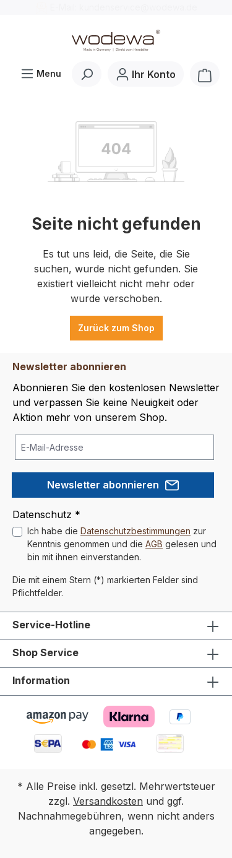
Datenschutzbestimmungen (135, 531)
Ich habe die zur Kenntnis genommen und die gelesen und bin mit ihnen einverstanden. (122, 544)
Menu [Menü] (40, 71)
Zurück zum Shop (116, 328)
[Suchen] (86, 74)
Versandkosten (108, 801)
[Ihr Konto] (146, 74)
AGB (154, 544)
